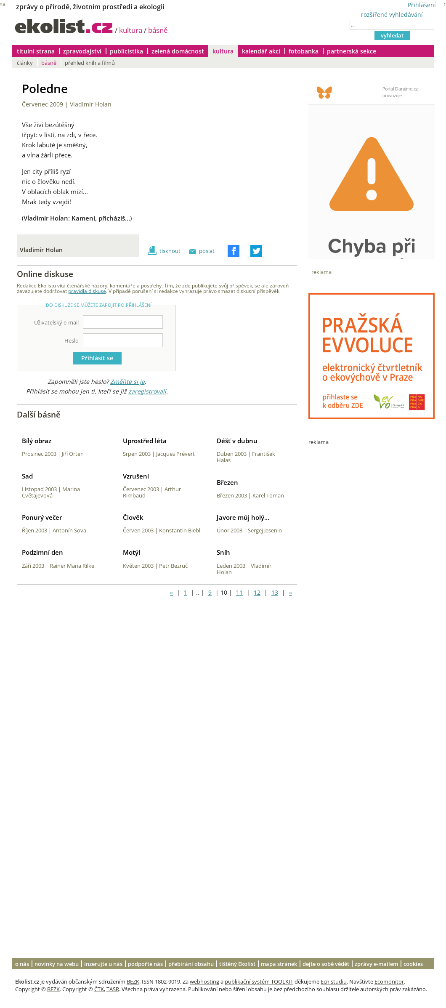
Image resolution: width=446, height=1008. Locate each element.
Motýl (131, 552)
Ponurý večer (42, 517)
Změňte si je (127, 382)
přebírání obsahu (191, 964)
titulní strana (36, 51)
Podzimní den (42, 552)
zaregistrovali (147, 391)
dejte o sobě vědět (326, 964)
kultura (130, 30)
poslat (207, 251)
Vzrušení (136, 476)
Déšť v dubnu (237, 440)
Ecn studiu (334, 981)
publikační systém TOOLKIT (259, 981)
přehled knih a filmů (90, 62)
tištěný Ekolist (237, 964)
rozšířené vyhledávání (392, 15)
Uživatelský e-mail (56, 322)
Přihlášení (422, 5)
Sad (27, 476)
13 (274, 592)
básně (158, 30)
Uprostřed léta (145, 440)
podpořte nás (145, 964)
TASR (112, 989)
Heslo (71, 340)
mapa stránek (279, 964)
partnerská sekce (351, 51)
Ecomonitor (389, 981)
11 (239, 592)
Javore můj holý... (243, 517)
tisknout (170, 251)
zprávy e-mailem (376, 964)
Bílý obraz (36, 440)
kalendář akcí (261, 51)
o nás (22, 964)
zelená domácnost (177, 51)
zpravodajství (82, 51)
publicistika (126, 51)
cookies (413, 964)
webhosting (204, 981)
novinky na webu (57, 964)
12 (257, 592)
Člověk (133, 517)
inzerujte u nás (103, 964)
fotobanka (304, 51)
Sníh (223, 552)
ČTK (99, 989)
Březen (227, 482)
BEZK (133, 981)
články (25, 62)
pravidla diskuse (87, 290)
